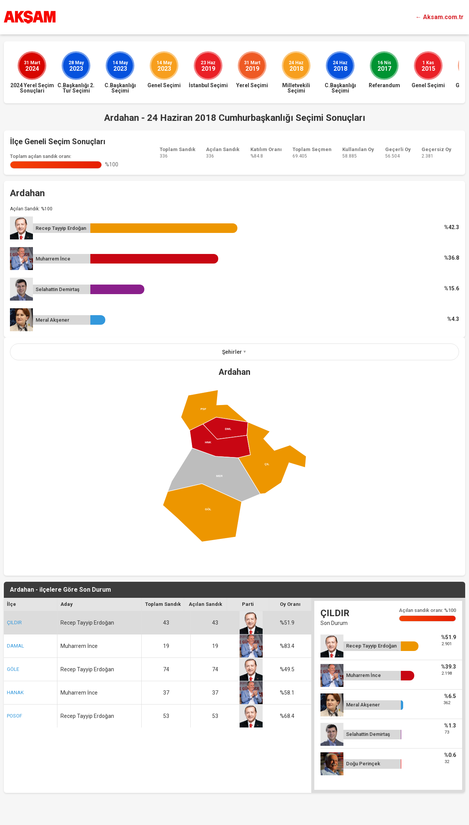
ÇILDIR (14, 622)
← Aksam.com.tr (439, 17)
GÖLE (13, 669)
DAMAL (15, 646)
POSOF (14, 716)
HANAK (15, 692)
